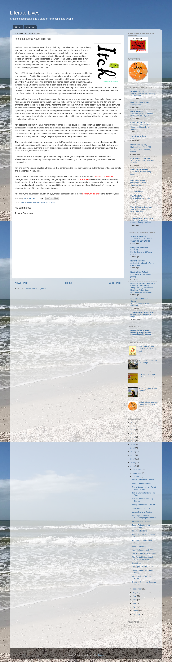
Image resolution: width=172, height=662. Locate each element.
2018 (132, 430)
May (135, 603)
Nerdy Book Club (138, 261)
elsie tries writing (138, 136)
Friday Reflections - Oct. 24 (143, 505)
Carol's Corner (136, 111)
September (137, 589)
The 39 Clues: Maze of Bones (144, 553)
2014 (132, 444)
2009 (132, 462)
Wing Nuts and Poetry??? (142, 550)
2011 (132, 455)
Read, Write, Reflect (139, 169)
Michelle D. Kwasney (103, 177)
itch (22, 202)
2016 (132, 437)
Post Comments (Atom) (36, 288)
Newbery (44, 202)
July (135, 596)
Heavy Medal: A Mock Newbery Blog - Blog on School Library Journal (141, 332)
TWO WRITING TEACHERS (142, 218)
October (136, 477)
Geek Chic (136, 563)
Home (18, 27)
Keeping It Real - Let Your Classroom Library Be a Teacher (140, 127)
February (137, 614)
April (135, 607)
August (136, 592)
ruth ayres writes (137, 181)
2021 (132, 423)
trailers (52, 202)
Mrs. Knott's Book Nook (141, 158)
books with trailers (90, 194)
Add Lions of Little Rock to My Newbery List (147, 349)
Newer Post (21, 282)
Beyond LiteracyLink (139, 102)
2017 (132, 433)
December (137, 469)
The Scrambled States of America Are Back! (142, 558)
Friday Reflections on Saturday (141, 526)
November (137, 473)
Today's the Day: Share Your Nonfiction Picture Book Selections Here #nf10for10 (141, 290)
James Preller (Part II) (141, 508)
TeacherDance (136, 192)
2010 (132, 459)
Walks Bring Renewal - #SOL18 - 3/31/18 (148, 403)
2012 (132, 452)
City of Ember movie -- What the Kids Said (144, 488)
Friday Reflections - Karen (143, 480)
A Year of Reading (138, 236)
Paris (132, 138)
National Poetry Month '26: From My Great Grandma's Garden (141, 149)
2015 (132, 441)
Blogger (101, 655)
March (135, 611)
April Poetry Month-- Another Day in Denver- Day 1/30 (141, 114)
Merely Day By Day (138, 145)
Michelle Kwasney (32, 202)
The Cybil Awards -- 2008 (142, 567)
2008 (132, 466)
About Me (30, 27)
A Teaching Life (137, 91)
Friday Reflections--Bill (141, 483)
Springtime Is (135, 105)
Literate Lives (25, 13)
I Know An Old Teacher (141, 521)
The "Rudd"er (136, 196)
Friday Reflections (139, 531)
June (135, 600)
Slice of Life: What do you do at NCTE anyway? (142, 210)
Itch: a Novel (83, 179)
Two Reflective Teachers (141, 207)
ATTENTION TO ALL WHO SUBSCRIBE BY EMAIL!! (141, 240)
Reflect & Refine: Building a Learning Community (142, 284)
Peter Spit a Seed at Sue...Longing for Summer (144, 516)
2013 (132, 448)
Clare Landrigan (137, 122)
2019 (132, 426)
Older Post (115, 282)
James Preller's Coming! (142, 512)
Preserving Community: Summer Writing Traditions (140, 221)
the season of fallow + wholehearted (139, 184)
